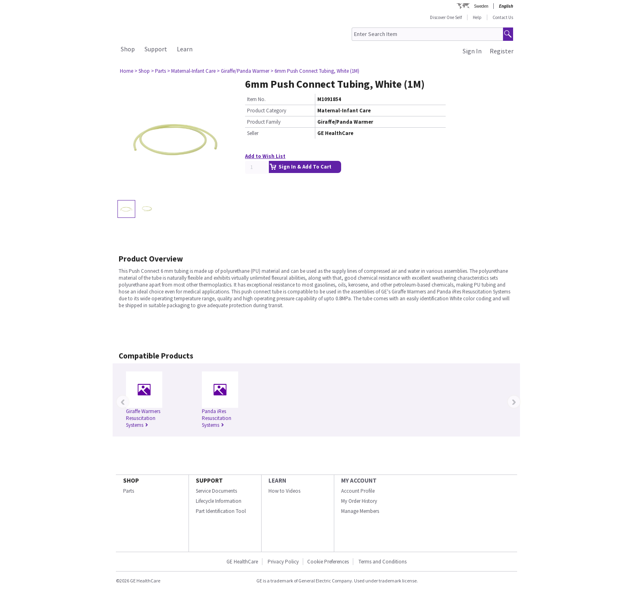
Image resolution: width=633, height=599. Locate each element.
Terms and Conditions (382, 561)
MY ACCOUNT (359, 480)
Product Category (266, 110)
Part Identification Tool (221, 511)
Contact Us (503, 17)
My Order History (359, 501)
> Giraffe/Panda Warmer (243, 70)
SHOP (131, 480)
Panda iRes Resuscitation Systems (216, 418)
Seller (252, 133)
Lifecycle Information (218, 501)
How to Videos (284, 490)
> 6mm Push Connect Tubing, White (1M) (314, 70)
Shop (128, 49)
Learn (185, 49)
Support (156, 49)
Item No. (256, 99)
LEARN (277, 480)
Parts (128, 490)
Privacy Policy (282, 561)
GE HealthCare (242, 561)
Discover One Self (446, 17)
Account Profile (358, 490)
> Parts (158, 70)
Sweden (481, 6)
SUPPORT (209, 480)
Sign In (472, 51)
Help (477, 17)
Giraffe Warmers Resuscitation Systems (143, 418)
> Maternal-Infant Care (191, 70)
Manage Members (360, 511)
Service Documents (216, 490)
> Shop (142, 70)
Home (126, 70)
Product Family (264, 121)
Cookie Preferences (328, 561)
